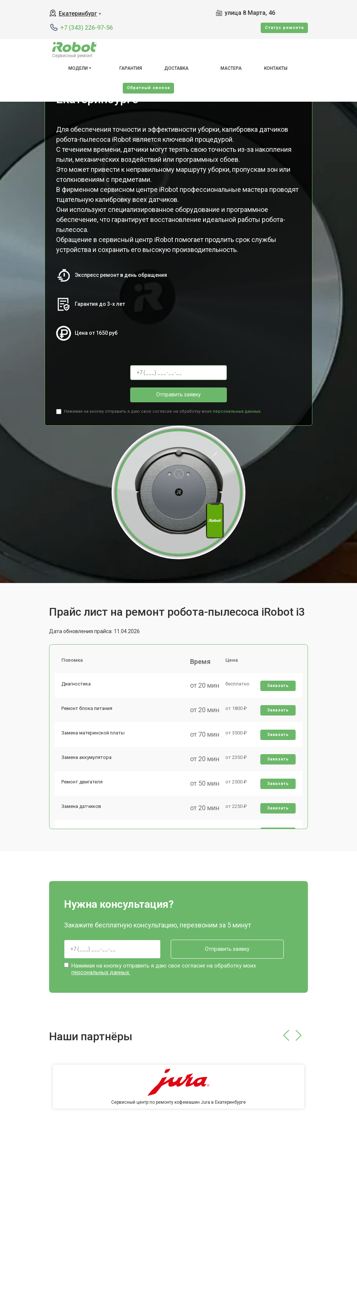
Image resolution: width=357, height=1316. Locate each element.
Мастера (231, 68)
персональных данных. (237, 411)
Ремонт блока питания (87, 711)
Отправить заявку (178, 394)
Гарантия (130, 68)
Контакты (275, 68)
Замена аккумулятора (87, 763)
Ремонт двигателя (82, 789)
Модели (78, 68)
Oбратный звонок (148, 87)
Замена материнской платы (93, 737)
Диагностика (76, 685)
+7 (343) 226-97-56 (86, 27)
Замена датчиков (82, 814)
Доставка (176, 68)
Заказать (278, 687)
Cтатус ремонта (284, 27)
